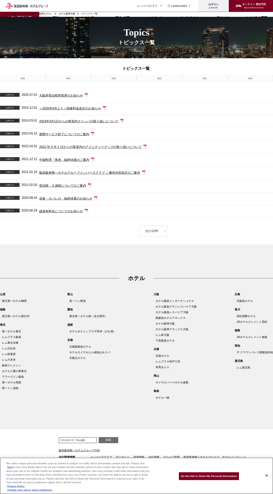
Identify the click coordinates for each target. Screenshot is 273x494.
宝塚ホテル (162, 355)
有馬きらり (162, 367)
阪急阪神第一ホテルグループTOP (79, 450)
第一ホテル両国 (11, 382)
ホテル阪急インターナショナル (175, 300)
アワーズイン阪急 (13, 376)
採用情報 (138, 457)
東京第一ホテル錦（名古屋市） (88, 316)
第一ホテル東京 (11, 331)
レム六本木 (9, 359)
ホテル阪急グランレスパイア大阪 (176, 306)
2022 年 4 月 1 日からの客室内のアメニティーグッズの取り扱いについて (90, 147)
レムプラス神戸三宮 (168, 361)
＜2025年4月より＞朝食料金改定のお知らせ (70, 108)
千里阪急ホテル (165, 340)
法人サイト (123, 457)
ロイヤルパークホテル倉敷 (172, 382)
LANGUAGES (177, 5)
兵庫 (156, 349)
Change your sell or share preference (29, 490)
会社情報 (153, 457)
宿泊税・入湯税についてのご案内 (62, 185)
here (10, 467)
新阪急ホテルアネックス (171, 317)
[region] (136, 476)
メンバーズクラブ (147, 5)
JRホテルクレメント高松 (252, 321)
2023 (114, 78)
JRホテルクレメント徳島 (252, 337)
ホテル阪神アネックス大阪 (172, 329)
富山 (70, 294)
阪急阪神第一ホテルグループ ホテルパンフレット (215, 457)
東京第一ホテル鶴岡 (14, 300)
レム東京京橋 (10, 342)
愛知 (70, 309)
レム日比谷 (9, 348)
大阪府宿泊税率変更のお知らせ (61, 95)
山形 (2, 294)
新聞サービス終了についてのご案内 (64, 134)
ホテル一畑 (162, 397)
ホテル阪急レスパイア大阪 (172, 312)
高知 (237, 345)
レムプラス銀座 (11, 337)
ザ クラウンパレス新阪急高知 (255, 352)
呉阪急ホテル (245, 300)
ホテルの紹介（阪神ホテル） (37, 14)
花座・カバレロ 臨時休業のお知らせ (65, 198)
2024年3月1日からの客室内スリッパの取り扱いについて (78, 121)
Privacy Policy (15, 486)
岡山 (156, 375)
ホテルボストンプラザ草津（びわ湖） (92, 331)
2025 (23, 78)
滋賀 (70, 324)
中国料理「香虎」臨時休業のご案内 (64, 159)
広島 (237, 294)
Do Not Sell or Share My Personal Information (209, 476)
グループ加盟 (171, 457)
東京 (2, 324)
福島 (2, 309)
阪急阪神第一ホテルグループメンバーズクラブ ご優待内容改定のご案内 (89, 172)
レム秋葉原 (9, 354)
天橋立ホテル (77, 358)
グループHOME (8, 14)
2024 (68, 78)
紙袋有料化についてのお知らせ (61, 211)
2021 (205, 78)
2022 (159, 78)
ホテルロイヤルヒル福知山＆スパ (89, 352)
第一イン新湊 (77, 300)
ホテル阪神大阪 (67, 14)
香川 (237, 309)
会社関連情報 (67, 457)
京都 (70, 340)
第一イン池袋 (10, 388)
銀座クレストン (11, 365)
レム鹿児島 (243, 367)
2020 (250, 78)
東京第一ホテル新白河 (15, 316)
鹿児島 (239, 360)
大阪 (156, 294)
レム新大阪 (162, 334)
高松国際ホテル (246, 316)
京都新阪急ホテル (80, 346)
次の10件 (151, 231)
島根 (156, 391)
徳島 (237, 330)
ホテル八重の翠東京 (14, 371)
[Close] (266, 475)
